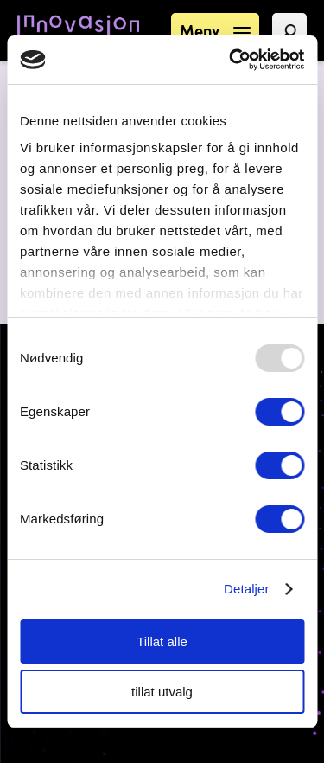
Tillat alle (162, 641)
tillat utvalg (162, 691)
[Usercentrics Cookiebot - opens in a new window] (230, 59)
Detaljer (247, 588)
